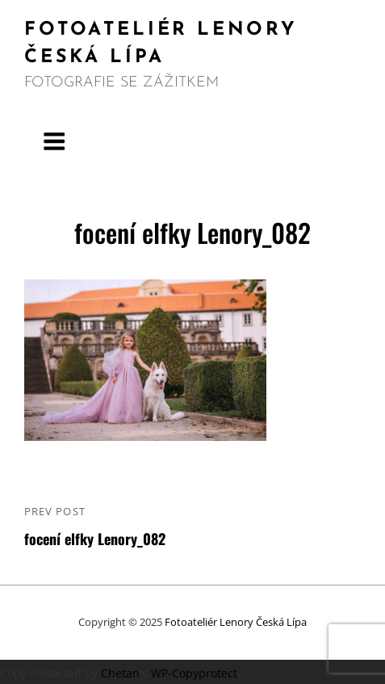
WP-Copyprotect (194, 673)
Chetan (120, 673)
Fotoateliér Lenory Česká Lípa (236, 622)
